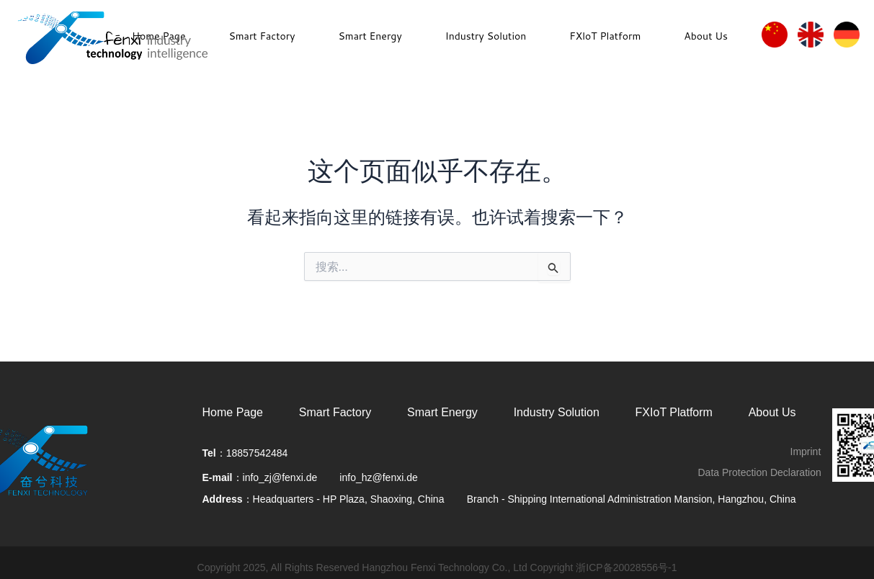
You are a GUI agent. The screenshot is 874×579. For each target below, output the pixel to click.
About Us (706, 36)
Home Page (233, 412)
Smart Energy (369, 36)
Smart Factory (261, 36)
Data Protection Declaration (759, 472)
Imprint (805, 451)
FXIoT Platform (674, 412)
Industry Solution (486, 36)
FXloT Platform (605, 36)
